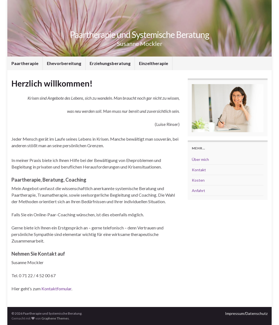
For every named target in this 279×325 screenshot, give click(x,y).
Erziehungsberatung (110, 63)
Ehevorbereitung (64, 63)
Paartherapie (24, 63)
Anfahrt (198, 190)
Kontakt (199, 169)
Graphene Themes (55, 318)
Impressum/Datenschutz (246, 313)
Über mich (200, 159)
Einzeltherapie (153, 63)
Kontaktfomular (56, 288)
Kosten (198, 180)
